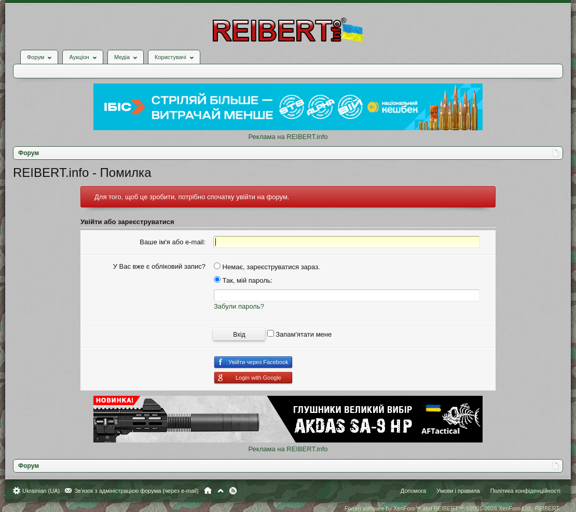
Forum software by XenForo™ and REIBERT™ (452, 508)
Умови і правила (457, 491)
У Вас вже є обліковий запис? (159, 266)
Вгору (220, 490)
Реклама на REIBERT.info (287, 137)
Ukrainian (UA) (41, 491)
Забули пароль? (239, 306)
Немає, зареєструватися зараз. (267, 267)
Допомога (413, 491)
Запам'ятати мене (299, 334)
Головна (208, 490)
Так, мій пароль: (243, 280)
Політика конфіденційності (525, 491)
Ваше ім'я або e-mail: (172, 242)
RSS (233, 490)
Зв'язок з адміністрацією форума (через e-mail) (136, 491)
